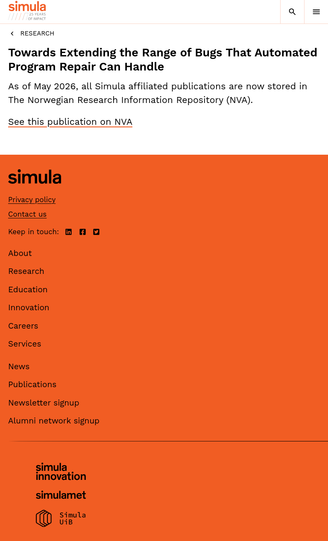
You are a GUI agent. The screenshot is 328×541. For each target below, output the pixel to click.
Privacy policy (32, 199)
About (20, 253)
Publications (32, 384)
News (18, 366)
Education (28, 289)
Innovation (29, 307)
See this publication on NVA (70, 121)
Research (31, 33)
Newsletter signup (43, 403)
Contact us (27, 214)
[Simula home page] (34, 190)
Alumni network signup (54, 421)
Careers (23, 326)
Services (24, 344)
